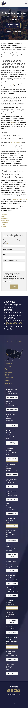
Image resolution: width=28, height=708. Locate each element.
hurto (12, 122)
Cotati (3, 216)
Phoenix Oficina (12, 540)
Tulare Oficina (12, 486)
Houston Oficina (12, 595)
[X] (8, 690)
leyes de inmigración (16, 142)
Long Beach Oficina (12, 425)
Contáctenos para (13, 25)
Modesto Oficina (12, 632)
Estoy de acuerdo (8, 281)
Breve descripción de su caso (10, 260)
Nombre (5, 243)
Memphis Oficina (11, 647)
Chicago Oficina (12, 570)
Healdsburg (4, 218)
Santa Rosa (4, 222)
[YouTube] (15, 690)
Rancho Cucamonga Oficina (12, 443)
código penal (14, 84)
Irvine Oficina (11, 608)
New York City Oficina (12, 555)
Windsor (3, 226)
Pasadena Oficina (12, 474)
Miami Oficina (12, 583)
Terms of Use (8, 703)
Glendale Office (12, 513)
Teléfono (5, 254)
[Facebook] (12, 690)
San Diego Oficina (12, 397)
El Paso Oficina (12, 659)
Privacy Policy (15, 703)
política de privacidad (8, 279)
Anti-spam (21, 703)
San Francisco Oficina (12, 459)
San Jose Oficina (12, 499)
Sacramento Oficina (12, 526)
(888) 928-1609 (14, 323)
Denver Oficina (12, 673)
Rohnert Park (5, 220)
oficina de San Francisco (20, 199)
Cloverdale (4, 214)
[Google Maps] (19, 690)
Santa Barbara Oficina (12, 621)
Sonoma (3, 224)
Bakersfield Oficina (12, 409)
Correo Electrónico (8, 249)
